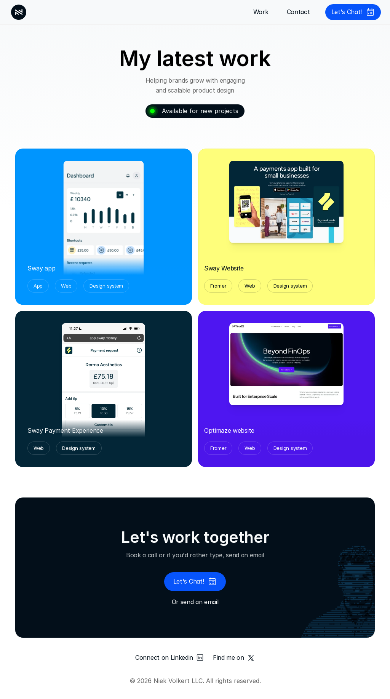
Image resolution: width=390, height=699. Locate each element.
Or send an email (195, 602)
